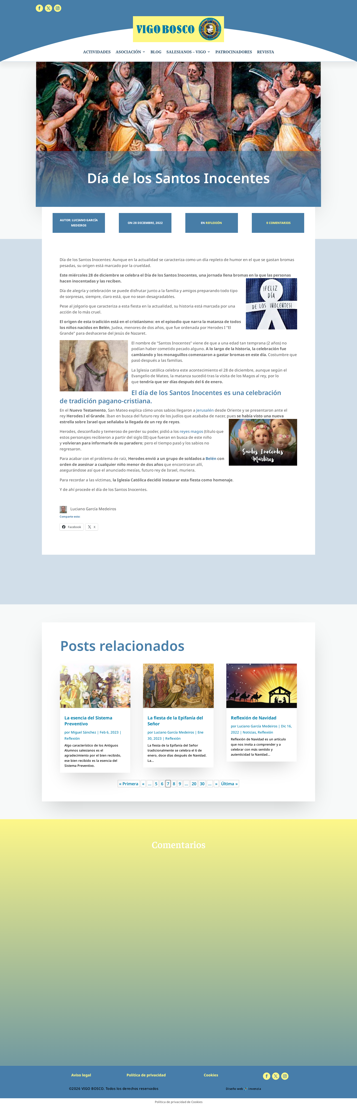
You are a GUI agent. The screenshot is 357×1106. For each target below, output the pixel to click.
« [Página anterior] (143, 783)
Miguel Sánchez (83, 732)
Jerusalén (205, 410)
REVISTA (265, 51)
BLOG (155, 51)
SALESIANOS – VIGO (186, 51)
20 (194, 783)
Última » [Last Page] (229, 783)
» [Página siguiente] (216, 783)
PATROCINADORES (233, 51)
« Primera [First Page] (128, 783)
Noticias (249, 732)
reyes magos (191, 431)
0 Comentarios (278, 223)
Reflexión (214, 223)
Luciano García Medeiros (174, 732)
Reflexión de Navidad (253, 718)
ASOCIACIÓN (128, 51)
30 (202, 783)
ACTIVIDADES (97, 51)
